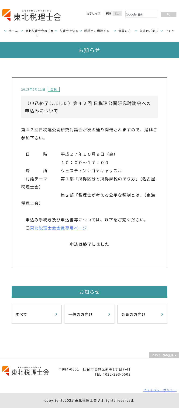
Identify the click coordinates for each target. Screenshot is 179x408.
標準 (108, 13)
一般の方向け (80, 314)
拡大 (117, 13)
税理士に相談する (97, 31)
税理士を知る (69, 31)
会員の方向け (133, 314)
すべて (21, 314)
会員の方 (124, 31)
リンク (170, 31)
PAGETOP (164, 355)
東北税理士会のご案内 (39, 33)
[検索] (141, 14)
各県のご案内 (149, 31)
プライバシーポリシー (160, 390)
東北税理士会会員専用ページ (58, 228)
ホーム (13, 31)
